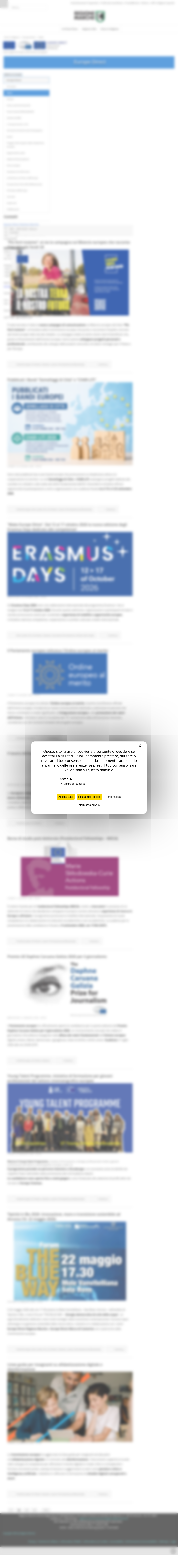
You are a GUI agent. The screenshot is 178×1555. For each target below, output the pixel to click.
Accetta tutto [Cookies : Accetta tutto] (65, 796)
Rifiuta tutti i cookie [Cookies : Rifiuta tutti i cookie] (89, 796)
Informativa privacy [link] (89, 805)
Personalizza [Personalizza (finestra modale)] (113, 796)
